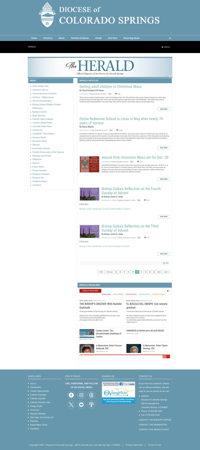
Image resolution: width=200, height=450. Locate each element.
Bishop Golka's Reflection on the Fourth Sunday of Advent (89, 194)
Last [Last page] (165, 272)
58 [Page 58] (128, 272)
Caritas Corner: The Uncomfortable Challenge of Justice (108, 333)
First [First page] (101, 272)
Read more (163, 109)
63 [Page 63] (150, 272)
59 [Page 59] (133, 272)
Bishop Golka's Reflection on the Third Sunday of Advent (89, 231)
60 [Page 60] (137, 272)
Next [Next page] (158, 272)
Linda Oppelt (83, 94)
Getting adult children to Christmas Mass (110, 86)
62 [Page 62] (145, 272)
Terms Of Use (154, 445)
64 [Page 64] (154, 272)
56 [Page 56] (120, 272)
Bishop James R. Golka (109, 200)
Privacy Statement (134, 445)
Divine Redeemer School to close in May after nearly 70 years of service (121, 121)
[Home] (162, 47)
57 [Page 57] (124, 272)
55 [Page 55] (116, 272)
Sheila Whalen (84, 130)
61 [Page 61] (141, 272)
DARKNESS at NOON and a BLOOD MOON (145, 330)
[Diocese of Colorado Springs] (100, 14)
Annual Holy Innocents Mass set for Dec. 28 (89, 164)
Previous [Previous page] (110, 272)
